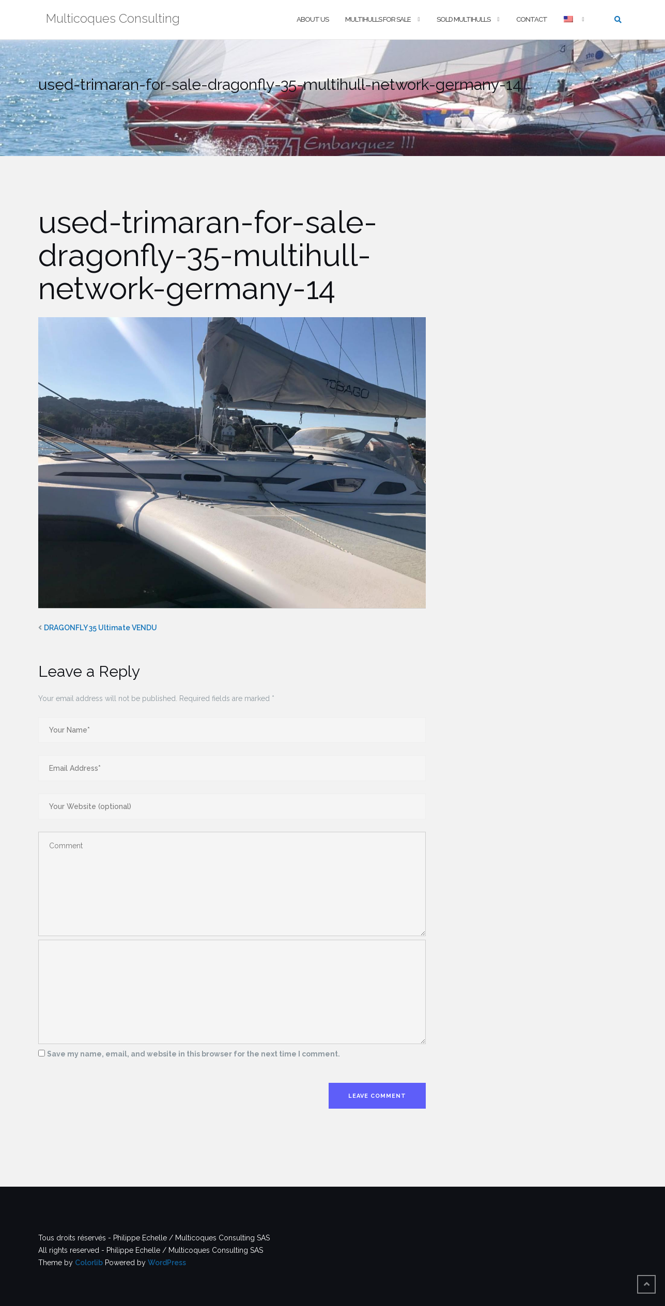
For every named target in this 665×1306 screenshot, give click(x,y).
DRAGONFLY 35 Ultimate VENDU (100, 628)
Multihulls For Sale (378, 19)
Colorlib (89, 1262)
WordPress (167, 1262)
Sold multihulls (463, 19)
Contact (531, 19)
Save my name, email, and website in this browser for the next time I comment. (193, 1054)
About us (313, 19)
